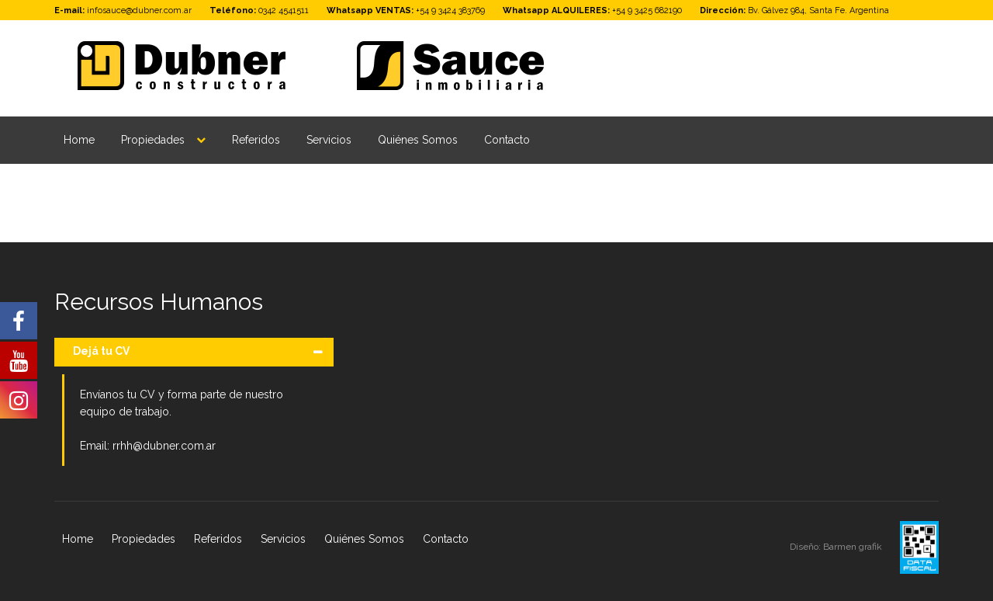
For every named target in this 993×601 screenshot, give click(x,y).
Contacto (507, 140)
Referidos (256, 140)
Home (79, 140)
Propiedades (153, 140)
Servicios (328, 140)
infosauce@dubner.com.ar (139, 10)
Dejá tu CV (101, 351)
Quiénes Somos (418, 140)
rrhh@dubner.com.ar (164, 445)
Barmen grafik (853, 546)
